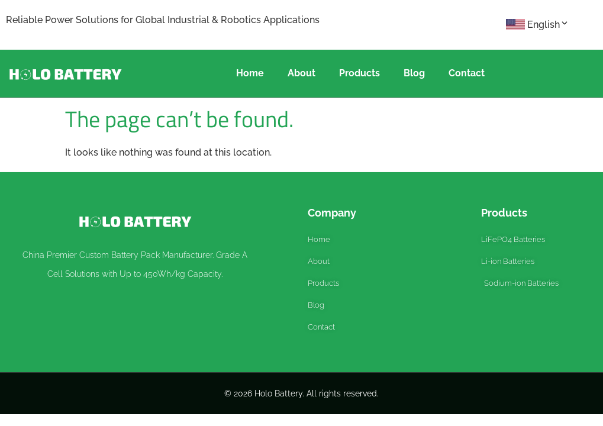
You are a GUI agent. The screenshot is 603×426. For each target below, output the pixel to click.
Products (359, 73)
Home (250, 73)
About (301, 73)
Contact (467, 73)
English (548, 24)
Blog (414, 73)
